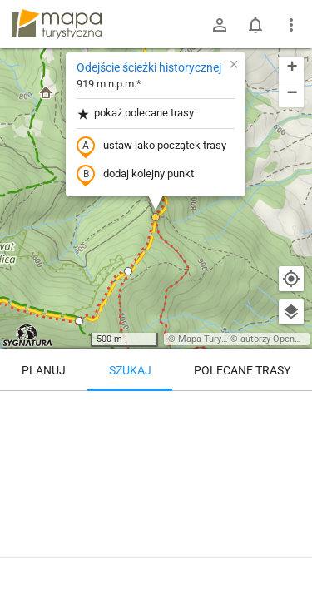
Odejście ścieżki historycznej (149, 67)
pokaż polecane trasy (135, 113)
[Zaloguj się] (219, 25)
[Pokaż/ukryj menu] (291, 25)
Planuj (44, 370)
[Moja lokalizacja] (291, 278)
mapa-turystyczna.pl (56, 24)
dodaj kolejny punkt (135, 175)
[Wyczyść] (291, 409)
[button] (155, 217)
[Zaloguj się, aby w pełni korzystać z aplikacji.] (290, 553)
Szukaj (130, 370)
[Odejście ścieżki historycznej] (156, 461)
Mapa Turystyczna (215, 339)
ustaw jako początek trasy (151, 146)
